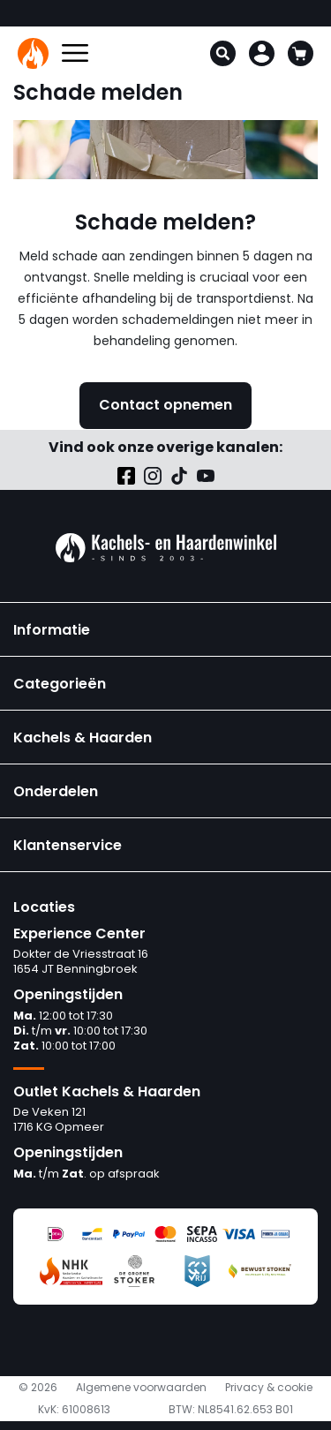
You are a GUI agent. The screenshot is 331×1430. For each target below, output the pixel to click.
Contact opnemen (165, 405)
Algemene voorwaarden (141, 1388)
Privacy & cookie (268, 1388)
